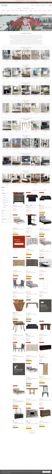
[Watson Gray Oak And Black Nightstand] (19, 205)
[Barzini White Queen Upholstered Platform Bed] (19, 230)
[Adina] (26, 55)
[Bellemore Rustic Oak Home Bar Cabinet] (45, 421)
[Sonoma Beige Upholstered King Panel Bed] (32, 292)
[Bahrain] (45, 161)
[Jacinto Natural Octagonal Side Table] (19, 313)
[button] (32, 5)
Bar (17, 10)
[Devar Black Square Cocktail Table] (32, 206)
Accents (35, 10)
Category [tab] (3, 210)
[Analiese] (26, 143)
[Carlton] (45, 179)
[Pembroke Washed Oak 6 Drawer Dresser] (32, 355)
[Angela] (26, 161)
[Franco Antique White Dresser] (32, 249)
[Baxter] (35, 143)
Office (40, 10)
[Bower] (45, 143)
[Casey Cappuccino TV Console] (45, 356)
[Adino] (35, 55)
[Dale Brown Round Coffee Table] (45, 334)
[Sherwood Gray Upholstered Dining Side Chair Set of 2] (19, 291)
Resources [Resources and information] (33, 8)
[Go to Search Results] (27, 5)
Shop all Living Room (26, 119)
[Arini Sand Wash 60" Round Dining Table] (32, 398)
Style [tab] (2, 221)
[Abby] (6, 55)
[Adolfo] (35, 73)
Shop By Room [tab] (4, 193)
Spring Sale (14, 208)
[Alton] (45, 126)
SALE (44, 10)
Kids (26, 10)
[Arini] (35, 161)
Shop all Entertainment (26, 154)
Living (8, 10)
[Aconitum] (6, 73)
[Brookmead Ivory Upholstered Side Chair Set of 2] (45, 398)
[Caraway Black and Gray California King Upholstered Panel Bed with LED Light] (45, 230)
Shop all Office (26, 137)
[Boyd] (26, 179)
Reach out (15, 372)
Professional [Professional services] (19, 8)
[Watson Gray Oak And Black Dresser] (32, 271)
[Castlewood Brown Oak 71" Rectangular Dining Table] (32, 315)
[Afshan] (16, 90)
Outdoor (31, 10)
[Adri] (35, 108)
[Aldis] (26, 126)
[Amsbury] (45, 90)
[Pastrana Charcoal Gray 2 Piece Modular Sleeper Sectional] (45, 206)
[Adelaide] (16, 55)
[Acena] (6, 90)
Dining (12, 10)
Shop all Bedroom (26, 84)
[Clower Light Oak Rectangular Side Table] (45, 377)
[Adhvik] (16, 108)
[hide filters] (3, 190)
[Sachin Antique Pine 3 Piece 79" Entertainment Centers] (32, 422)
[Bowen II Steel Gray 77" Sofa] (32, 335)
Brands (49, 10)
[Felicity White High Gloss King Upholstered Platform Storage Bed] (32, 377)
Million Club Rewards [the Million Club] (26, 8)
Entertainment (22, 10)
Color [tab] (2, 213)
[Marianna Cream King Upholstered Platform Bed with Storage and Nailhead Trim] (19, 399)
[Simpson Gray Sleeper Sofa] (45, 270)
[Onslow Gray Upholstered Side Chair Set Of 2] (19, 355)
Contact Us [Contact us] (49, 2)
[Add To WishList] (24, 194)
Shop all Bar (26, 66)
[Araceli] (45, 73)
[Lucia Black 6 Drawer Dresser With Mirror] (19, 422)
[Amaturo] (16, 143)
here (9, 472)
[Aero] (45, 108)
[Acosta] (16, 73)
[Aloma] (35, 126)
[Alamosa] (26, 90)
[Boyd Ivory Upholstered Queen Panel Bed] (45, 250)
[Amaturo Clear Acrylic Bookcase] (45, 291)
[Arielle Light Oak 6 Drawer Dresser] (19, 270)
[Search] (19, 5)
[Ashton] (16, 179)
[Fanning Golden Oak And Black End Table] (19, 334)
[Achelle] (6, 108)
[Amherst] (35, 90)
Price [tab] (2, 216)
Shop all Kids (26, 172)
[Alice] (6, 143)
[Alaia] (45, 55)
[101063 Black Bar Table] (32, 229)
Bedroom (3, 10)
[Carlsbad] (35, 179)
